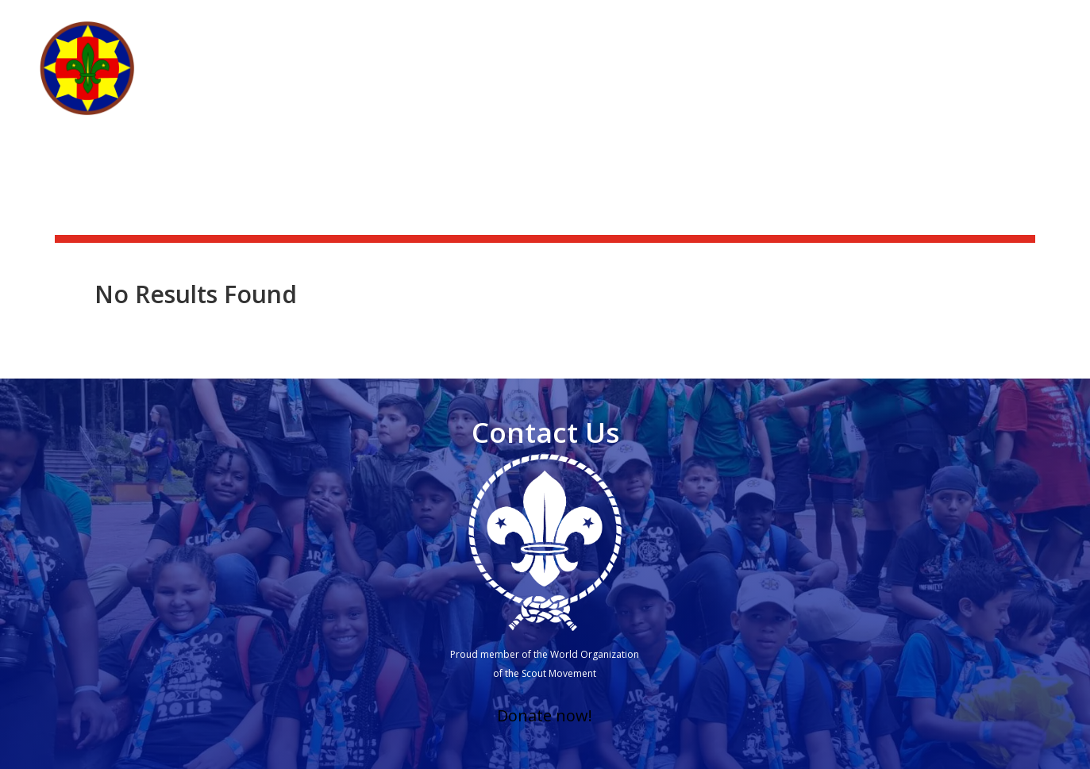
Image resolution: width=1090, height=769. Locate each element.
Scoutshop (883, 20)
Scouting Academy (992, 20)
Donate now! (544, 715)
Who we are (594, 81)
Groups (894, 81)
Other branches (984, 81)
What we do (702, 81)
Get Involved (797, 81)
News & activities (778, 20)
